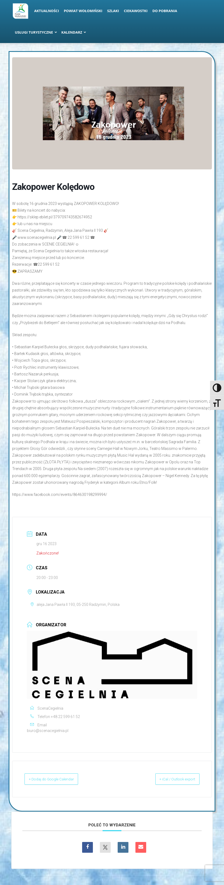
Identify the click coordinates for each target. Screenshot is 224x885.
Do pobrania (164, 10)
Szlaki (113, 10)
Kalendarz (73, 32)
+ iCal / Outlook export (171, 779)
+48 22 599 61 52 (65, 717)
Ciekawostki (136, 10)
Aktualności (46, 10)
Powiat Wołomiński (83, 10)
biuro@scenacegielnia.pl (47, 730)
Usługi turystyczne (36, 32)
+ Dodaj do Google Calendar (58, 779)
